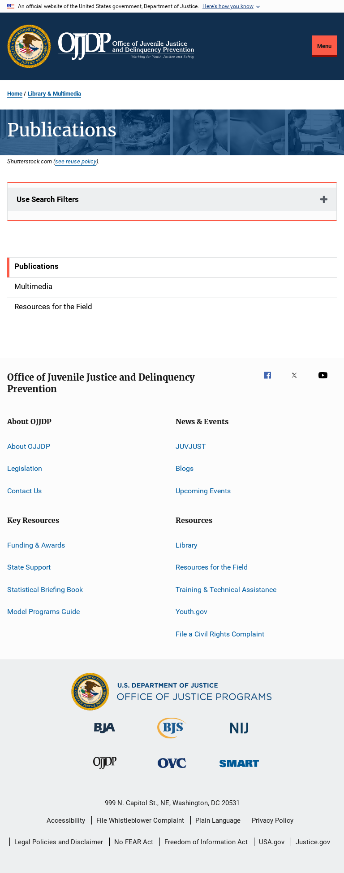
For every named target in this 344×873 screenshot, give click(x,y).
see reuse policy (75, 161)
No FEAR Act (133, 842)
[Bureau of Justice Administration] (104, 734)
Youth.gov (191, 611)
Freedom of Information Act (206, 842)
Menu (324, 46)
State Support (29, 567)
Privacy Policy (272, 820)
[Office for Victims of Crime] (172, 769)
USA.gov (271, 842)
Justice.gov (313, 842)
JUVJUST (191, 446)
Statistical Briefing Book (45, 589)
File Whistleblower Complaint (140, 820)
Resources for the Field (212, 567)
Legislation (24, 468)
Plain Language (218, 820)
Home (14, 93)
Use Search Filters (48, 199)
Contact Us (24, 491)
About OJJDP (28, 446)
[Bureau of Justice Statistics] (171, 740)
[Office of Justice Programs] (29, 46)
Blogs (185, 468)
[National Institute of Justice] (239, 735)
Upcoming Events (203, 491)
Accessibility (66, 820)
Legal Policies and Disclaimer (58, 842)
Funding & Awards (36, 545)
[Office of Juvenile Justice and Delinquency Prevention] (104, 770)
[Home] (126, 46)
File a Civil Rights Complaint (220, 633)
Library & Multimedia (54, 93)
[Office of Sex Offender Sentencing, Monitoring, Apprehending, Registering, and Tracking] (239, 768)
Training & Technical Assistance (226, 589)
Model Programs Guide (43, 611)
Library (187, 545)
